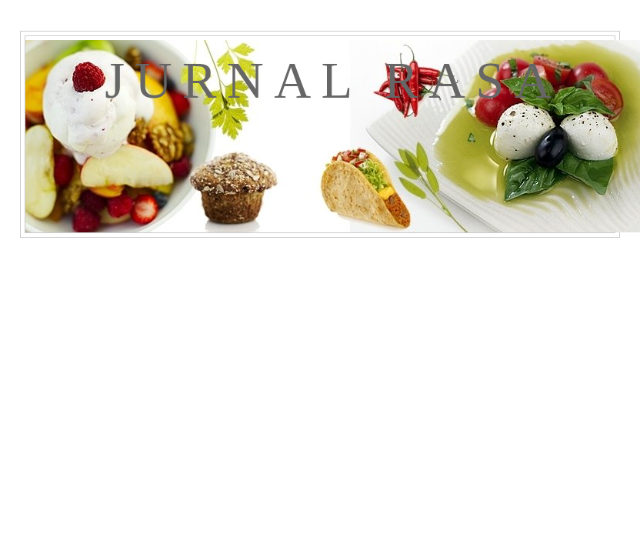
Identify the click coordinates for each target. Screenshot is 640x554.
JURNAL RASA (333, 80)
